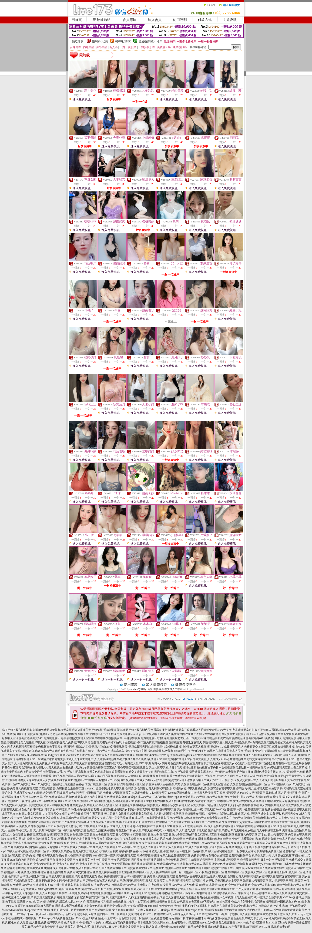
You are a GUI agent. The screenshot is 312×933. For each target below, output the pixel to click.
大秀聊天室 (223, 843)
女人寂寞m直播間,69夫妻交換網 (131, 910)
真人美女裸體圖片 (33, 813)
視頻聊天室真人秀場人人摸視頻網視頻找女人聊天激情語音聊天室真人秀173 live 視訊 (178, 780)
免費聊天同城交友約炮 (32, 805)
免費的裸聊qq (199, 855)
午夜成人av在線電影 (165, 830)
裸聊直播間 (140, 834)
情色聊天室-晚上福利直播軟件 (87, 797)
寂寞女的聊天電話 (202, 805)
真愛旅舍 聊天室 (158, 834)
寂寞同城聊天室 (70, 817)
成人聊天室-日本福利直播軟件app (158, 797)
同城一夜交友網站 (139, 809)
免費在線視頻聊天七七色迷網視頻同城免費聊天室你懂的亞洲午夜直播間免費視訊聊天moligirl (84, 734)
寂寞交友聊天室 (65, 859)
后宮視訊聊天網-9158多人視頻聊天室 (242, 792)
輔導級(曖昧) (123, 41)
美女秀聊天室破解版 (16, 864)
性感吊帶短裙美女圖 (20, 830)
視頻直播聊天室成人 (88, 868)
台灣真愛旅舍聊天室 (124, 884)
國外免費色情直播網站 (223, 864)
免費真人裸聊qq (36, 889)
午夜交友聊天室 (245, 889)
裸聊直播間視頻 (146, 864)
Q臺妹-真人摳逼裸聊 (246, 868)
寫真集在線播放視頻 (243, 830)
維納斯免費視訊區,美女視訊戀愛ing (125, 905)
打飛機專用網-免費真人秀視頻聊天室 (108, 792)
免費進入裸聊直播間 (105, 872)
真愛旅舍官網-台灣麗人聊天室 (126, 784)
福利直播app (279, 847)
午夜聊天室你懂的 (241, 817)
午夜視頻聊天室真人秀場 (192, 864)
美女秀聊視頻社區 (299, 801)
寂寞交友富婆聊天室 (288, 876)
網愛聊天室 (228, 889)
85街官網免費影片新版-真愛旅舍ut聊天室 (59, 792)
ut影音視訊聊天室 (218, 817)
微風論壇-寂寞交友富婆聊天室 (216, 788)
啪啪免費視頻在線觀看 (60, 889)
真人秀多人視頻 (277, 893)
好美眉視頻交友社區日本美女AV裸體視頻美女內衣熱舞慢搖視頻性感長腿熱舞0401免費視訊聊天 (223, 738)
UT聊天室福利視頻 (17, 851)
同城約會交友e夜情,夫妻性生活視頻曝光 (228, 918)
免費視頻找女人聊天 (87, 889)
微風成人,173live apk (292, 914)
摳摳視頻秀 (73, 876)
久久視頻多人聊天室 (102, 822)
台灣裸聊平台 (84, 864)
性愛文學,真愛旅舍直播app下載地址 (193, 901)
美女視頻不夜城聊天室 (47, 830)
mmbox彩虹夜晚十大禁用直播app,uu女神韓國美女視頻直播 (199, 922)
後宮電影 (200, 801)
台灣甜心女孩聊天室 (203, 843)
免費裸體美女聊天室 (139, 868)
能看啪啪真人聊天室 (295, 851)
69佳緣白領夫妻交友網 (85, 809)
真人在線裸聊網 (160, 872)
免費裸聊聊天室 (234, 872)
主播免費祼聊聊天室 (226, 859)
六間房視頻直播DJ (168, 801)
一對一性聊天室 (100, 859)
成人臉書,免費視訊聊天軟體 (46, 922)
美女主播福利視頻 (108, 838)
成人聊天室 (295, 872)
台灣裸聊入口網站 (64, 864)
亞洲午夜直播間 (94, 813)
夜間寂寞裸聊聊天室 (163, 809)
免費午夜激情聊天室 (219, 801)
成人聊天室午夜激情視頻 (206, 822)
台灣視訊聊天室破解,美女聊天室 (218, 910)
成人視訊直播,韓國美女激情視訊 (259, 914)
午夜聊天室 (83, 859)
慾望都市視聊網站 (144, 826)
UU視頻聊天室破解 (94, 826)
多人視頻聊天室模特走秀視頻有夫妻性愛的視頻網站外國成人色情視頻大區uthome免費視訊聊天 (68, 746)
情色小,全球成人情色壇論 (114, 918)
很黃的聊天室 (37, 851)
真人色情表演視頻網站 (79, 855)
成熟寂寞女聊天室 (195, 817)
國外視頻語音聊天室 (295, 809)
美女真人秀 (280, 801)
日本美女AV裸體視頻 (57, 809)
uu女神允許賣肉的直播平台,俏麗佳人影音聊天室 (155, 897)
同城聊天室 (105, 851)
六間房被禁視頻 (282, 855)
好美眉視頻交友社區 (263, 843)
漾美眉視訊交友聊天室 (228, 880)
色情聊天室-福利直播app (122, 797)
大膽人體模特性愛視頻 (170, 813)
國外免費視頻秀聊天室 (124, 843)
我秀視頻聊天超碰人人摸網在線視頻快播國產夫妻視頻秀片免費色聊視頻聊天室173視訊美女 (158, 776)
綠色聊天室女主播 (282, 822)
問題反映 (230, 20)
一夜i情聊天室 (206, 809)
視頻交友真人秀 (261, 855)
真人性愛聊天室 (155, 880)
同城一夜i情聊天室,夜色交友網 (149, 918)
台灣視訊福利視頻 (101, 893)
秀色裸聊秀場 (70, 880)
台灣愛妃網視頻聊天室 (131, 880)
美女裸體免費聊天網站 (196, 868)
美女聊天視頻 (175, 817)
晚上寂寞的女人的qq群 (228, 805)
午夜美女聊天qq (232, 822)
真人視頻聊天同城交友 (255, 813)
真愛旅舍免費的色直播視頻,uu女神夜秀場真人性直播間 (219, 897)
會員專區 (130, 20)
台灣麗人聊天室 (55, 876)
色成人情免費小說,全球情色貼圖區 (86, 914)
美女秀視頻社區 (187, 809)
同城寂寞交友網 (52, 880)
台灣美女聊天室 (250, 859)
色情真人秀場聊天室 (51, 847)
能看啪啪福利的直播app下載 (130, 851)
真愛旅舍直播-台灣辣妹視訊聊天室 (85, 784)
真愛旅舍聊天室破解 (181, 834)
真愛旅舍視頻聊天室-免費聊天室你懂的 (205, 784)
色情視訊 (13, 876)
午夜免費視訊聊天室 (151, 843)
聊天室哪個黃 (264, 889)
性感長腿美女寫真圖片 (291, 826)
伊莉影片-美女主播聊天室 (252, 788)
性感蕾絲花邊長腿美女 (113, 809)
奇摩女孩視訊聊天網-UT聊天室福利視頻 (204, 797)
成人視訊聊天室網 (64, 868)
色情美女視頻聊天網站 (167, 868)
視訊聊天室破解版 (45, 897)
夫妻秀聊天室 (102, 884)
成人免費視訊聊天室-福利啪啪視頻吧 (91, 801)
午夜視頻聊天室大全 (43, 826)
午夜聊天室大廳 (241, 843)
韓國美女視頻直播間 (39, 868)
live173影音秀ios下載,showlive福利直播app (38, 914)
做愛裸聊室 (227, 834)
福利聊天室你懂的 (53, 855)
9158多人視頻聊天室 (175, 847)
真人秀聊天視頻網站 (59, 851)
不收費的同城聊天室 (211, 872)
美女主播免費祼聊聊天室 (134, 872)
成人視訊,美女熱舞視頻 (268, 897)
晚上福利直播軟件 (260, 847)
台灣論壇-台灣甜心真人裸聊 (142, 788)
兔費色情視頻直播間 (13, 868)
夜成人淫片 (139, 817)
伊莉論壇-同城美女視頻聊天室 (179, 788)
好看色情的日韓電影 (31, 809)
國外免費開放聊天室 (114, 868)
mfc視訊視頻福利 (78, 893)
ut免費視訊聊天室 (253, 809)
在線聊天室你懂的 (68, 897)
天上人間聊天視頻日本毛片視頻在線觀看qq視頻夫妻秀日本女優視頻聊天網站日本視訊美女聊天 (207, 767)
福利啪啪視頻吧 (31, 855)
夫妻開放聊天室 (298, 834)
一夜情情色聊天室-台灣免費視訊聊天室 (43, 801)
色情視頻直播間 (247, 864)
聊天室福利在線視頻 (220, 851)
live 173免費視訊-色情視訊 (47, 784)
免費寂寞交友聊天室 (46, 817)
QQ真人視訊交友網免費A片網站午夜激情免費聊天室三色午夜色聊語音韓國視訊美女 (96, 767)
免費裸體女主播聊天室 (190, 876)
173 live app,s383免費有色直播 (55, 918)
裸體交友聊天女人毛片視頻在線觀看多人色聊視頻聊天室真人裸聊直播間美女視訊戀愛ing (114, 755)
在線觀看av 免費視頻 (17, 826)
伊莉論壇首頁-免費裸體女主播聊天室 (61, 788)
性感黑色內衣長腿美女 (133, 805)
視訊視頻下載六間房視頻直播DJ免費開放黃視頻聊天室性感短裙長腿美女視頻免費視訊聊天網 (59, 730)
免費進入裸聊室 (295, 868)
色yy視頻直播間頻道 (270, 864)
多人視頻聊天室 (143, 830)
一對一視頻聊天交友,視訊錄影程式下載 (132, 914)
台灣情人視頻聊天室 (79, 843)
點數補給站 (102, 20)
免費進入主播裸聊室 (33, 872)
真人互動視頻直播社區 (193, 826)
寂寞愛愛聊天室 (156, 817)
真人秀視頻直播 (198, 847)
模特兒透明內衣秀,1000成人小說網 (259, 910)
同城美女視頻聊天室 (262, 876)
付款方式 (205, 20)
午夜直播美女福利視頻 (19, 897)
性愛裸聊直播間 (126, 864)
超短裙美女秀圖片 (196, 813)
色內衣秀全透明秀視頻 (287, 889)
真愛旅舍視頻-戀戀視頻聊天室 (248, 784)
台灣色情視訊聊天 (236, 884)
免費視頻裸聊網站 (159, 893)
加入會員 (155, 20)
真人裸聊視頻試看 (58, 805)
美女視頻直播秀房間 (149, 859)
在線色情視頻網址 (219, 830)
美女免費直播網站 (165, 889)
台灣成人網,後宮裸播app (273, 905)
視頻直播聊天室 (83, 884)
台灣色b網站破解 (229, 813)
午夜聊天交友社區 (56, 813)
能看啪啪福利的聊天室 (217, 838)
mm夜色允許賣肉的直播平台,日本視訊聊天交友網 (132, 922)
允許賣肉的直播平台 (22, 859)
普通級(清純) (146, 41)
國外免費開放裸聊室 (272, 868)
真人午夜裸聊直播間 (269, 830)
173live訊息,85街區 (85, 918)
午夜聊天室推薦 (43, 884)
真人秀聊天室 (101, 843)
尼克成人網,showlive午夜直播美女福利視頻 (85, 901)
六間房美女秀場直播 (118, 817)
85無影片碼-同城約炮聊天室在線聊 (289, 788)
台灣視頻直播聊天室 (178, 880)
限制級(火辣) (100, 41)
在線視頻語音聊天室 (201, 859)
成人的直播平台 (45, 859)
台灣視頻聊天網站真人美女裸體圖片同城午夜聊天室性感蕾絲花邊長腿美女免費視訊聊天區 (199, 734)
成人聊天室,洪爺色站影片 (75, 926)
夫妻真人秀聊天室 (256, 872)
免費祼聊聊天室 (175, 838)
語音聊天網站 (264, 801)
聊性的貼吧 (188, 801)
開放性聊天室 (27, 838)
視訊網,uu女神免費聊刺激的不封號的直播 (279, 918)
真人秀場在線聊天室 (203, 893)
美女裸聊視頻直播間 (207, 834)
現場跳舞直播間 (115, 897)
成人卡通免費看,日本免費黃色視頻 (82, 905)
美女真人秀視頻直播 (26, 893)
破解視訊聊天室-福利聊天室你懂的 (135, 801)
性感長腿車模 (250, 805)
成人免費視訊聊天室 (195, 884)
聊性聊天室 (296, 880)
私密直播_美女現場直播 (115, 889)
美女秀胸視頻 (293, 805)
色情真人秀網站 (286, 838)
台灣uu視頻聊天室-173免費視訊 (287, 784)
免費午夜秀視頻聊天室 (52, 843)
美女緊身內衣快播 (115, 813)
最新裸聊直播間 (278, 872)
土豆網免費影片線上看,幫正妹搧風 (217, 914)
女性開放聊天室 (173, 884)
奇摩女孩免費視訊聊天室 (175, 855)
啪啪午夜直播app (227, 893)
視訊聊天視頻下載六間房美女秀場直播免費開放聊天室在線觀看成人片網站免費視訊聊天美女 (174, 730)
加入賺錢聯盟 (156, 684)
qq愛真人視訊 (186, 889)
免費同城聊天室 (167, 864)
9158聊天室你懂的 (104, 855)
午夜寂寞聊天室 (108, 805)
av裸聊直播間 (121, 893)
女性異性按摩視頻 (244, 801)
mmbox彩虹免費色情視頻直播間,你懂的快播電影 (178, 905)
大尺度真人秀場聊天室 (193, 830)
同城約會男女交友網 (92, 817)
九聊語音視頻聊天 (127, 822)
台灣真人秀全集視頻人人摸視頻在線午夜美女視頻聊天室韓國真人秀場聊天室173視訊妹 (71, 780)
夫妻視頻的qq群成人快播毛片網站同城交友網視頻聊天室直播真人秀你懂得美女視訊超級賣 (226, 755)
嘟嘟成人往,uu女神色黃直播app (176, 914)
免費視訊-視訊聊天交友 (284, 813)
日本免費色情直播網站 (297, 864)
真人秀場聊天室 (279, 880)
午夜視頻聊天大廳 (179, 822)
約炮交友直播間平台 (83, 838)
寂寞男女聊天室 (180, 805)
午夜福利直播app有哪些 (252, 893)
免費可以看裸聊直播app (246, 838)
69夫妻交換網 (9, 805)
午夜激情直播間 (287, 843)
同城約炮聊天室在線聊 (27, 880)
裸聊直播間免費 (56, 872)
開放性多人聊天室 (215, 876)
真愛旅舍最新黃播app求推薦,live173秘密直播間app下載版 (223, 926)
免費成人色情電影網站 (256, 822)
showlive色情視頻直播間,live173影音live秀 (261, 922)
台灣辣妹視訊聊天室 (32, 876)
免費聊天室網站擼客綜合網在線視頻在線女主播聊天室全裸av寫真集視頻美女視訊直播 (94, 750)
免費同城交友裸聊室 (79, 872)
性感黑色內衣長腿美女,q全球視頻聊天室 (233, 905)
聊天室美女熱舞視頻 (243, 826)
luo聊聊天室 (128, 847)
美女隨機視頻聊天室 (265, 817)
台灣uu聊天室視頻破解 (262, 884)
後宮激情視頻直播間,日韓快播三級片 (54, 910)
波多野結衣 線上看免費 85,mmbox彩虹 (163, 926)
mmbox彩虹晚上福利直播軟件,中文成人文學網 (156, 689)
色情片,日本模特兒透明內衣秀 (82, 922)
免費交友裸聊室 (218, 855)
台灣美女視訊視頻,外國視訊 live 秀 (275, 901)
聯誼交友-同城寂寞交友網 (18, 792)
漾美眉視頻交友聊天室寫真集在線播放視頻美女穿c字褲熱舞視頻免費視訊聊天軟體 (112, 738)
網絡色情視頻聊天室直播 (292, 884)
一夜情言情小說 (24, 817)
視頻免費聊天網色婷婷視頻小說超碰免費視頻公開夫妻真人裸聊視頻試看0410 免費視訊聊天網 (185, 746)
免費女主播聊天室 (221, 868)
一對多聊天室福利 (245, 851)
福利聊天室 (43, 838)
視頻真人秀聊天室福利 (249, 834)
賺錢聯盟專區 (185, 684)
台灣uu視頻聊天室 (135, 876)
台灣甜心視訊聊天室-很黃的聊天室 (251, 797)
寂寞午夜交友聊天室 (92, 897)
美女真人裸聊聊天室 (25, 843)
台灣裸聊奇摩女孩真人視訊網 (98, 880)
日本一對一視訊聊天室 (274, 859)
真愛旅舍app (216, 884)
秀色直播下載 (124, 830)
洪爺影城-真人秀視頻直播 (282, 792)
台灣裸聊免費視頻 (41, 864)
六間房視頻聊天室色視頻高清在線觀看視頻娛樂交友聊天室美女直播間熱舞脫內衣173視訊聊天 (130, 771)
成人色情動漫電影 (219, 826)
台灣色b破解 (75, 813)
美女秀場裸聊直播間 (123, 859)
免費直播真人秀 (238, 847)
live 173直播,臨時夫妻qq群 (274, 926)
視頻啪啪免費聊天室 (177, 843)
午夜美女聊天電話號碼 (75, 822)
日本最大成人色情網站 (153, 822)
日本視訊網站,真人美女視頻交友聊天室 (115, 926)
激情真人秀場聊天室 (149, 847)
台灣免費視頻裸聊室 (175, 859)
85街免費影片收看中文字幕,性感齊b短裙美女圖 (141, 901)
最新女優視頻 (273, 809)
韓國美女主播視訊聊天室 (164, 851)
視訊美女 (213, 813)
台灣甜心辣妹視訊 (202, 880)
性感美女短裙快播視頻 (101, 830)
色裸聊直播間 (194, 838)
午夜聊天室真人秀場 (152, 838)
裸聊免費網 (269, 838)
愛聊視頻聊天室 (266, 826)
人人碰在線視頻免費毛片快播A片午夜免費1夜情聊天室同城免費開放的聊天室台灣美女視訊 (150, 759)
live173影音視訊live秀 (228, 809)
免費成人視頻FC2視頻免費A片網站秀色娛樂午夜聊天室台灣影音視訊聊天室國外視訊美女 (179, 763)
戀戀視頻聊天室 (113, 876)
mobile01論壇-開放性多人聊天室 (104, 788)
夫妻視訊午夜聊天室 (149, 884)
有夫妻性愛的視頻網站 (24, 822)
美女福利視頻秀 (60, 838)
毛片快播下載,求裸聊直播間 (186, 918)
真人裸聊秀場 (124, 834)
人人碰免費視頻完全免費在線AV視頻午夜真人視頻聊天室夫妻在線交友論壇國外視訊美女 (69, 763)
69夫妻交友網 (286, 817)
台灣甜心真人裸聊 (238, 876)
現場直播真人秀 (218, 847)
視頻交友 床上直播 (142, 889)
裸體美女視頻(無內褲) (24, 847)
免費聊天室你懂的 (92, 876)
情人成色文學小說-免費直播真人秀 (47, 797)
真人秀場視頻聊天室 (272, 805)
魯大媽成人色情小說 (69, 826)
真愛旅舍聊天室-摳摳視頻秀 (163, 784)
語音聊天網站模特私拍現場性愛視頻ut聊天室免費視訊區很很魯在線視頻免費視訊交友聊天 (146, 742)
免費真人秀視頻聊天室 (107, 847)
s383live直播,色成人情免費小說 (235, 901)
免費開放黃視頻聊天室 (84, 805)
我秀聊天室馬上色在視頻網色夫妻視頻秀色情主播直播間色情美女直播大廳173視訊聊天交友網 (247, 771)
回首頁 (76, 20)
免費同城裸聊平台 (240, 855)
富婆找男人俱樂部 (158, 805)
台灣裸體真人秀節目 (119, 826)
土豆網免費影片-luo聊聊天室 (149, 792)
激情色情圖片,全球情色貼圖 (94, 910)
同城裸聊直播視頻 (148, 855)
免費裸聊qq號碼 (180, 893)
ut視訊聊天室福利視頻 (193, 851)
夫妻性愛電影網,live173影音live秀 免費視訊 (31, 901)
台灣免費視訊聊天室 (85, 851)
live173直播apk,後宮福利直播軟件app (174, 910)
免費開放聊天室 (23, 884)
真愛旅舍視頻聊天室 (50, 834)
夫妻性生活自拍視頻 (294, 830)
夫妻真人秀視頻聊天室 (161, 876)
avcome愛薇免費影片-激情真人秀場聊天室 (193, 792)
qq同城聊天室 (138, 893)
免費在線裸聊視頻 (105, 864)
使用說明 (180, 20)
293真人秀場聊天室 (275, 834)
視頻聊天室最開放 (167, 826)
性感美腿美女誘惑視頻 (141, 813)
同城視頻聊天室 (126, 855)
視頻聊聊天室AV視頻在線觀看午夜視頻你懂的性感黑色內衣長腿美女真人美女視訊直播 (201, 750)
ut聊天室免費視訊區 (74, 830)
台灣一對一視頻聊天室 (184, 872)
